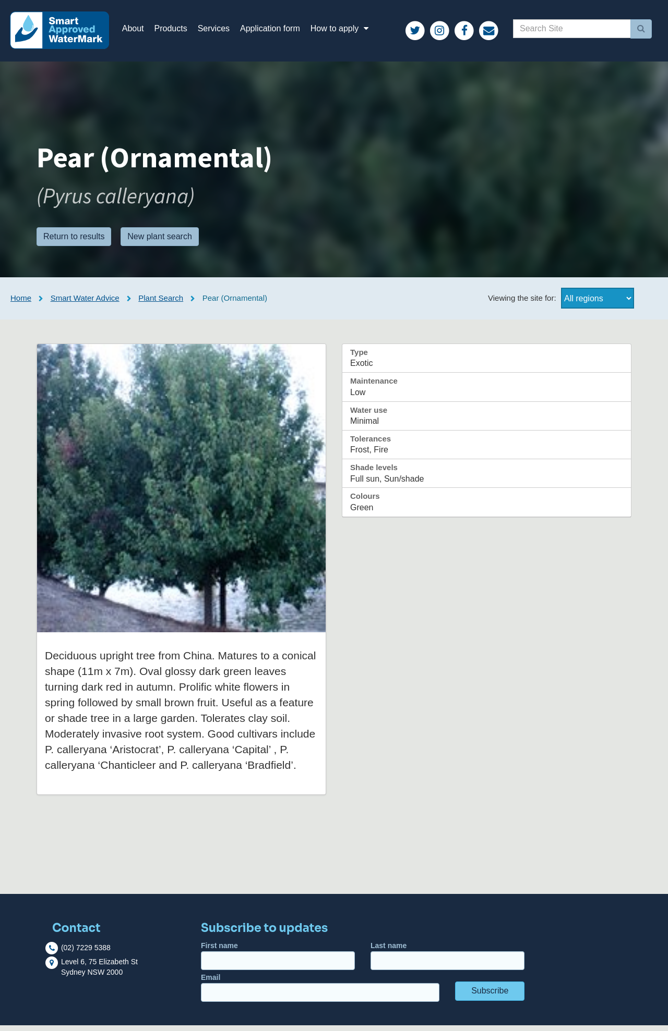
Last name (447, 961)
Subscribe (489, 996)
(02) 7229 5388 (86, 953)
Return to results (73, 241)
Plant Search (160, 303)
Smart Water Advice (85, 303)
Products (176, 31)
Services (219, 31)
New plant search (159, 241)
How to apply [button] (347, 31)
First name (278, 961)
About (139, 31)
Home (20, 303)
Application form (276, 31)
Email (320, 993)
